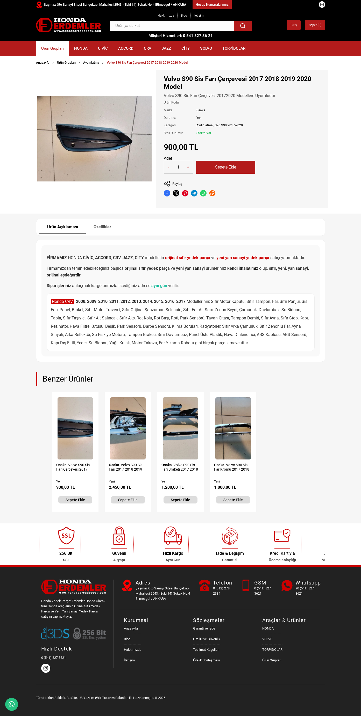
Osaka (200, 110)
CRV (147, 48)
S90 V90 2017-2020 (229, 125)
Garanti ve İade (204, 628)
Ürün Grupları (52, 48)
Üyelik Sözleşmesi (206, 660)
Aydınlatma (91, 62)
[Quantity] (178, 167)
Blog (184, 15)
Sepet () (315, 25)
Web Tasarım (105, 698)
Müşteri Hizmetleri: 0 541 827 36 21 (180, 35)
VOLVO (206, 48)
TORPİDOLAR (233, 48)
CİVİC (103, 48)
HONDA (81, 48)
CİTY (185, 48)
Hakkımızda (166, 15)
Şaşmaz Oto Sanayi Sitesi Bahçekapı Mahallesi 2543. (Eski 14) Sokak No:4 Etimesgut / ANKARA (115, 4)
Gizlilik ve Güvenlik (206, 639)
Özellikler (102, 226)
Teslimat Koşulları (206, 650)
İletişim (199, 15)
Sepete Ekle (225, 167)
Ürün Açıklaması (62, 226)
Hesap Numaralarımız (212, 4)
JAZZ (166, 48)
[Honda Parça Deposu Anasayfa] (68, 25)
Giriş (294, 25)
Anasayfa (42, 62)
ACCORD (125, 48)
